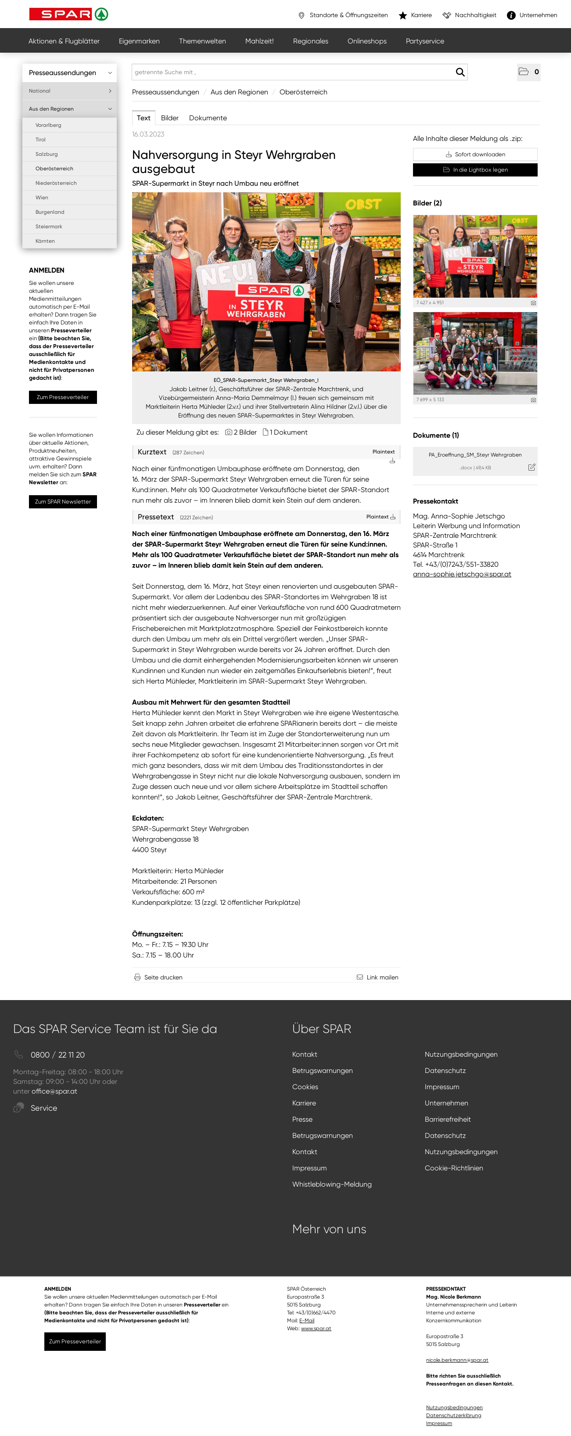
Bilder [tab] (170, 118)
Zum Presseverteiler (63, 397)
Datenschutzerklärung (453, 1415)
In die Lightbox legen (475, 169)
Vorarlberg (48, 125)
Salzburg (47, 154)
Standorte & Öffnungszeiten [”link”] (342, 15)
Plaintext (380, 517)
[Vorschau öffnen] (266, 281)
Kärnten (45, 241)
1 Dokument (289, 432)
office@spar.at (54, 1091)
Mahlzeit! (259, 41)
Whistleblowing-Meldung (332, 1184)
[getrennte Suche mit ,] (300, 72)
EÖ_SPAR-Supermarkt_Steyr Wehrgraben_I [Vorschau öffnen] (266, 380)
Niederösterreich (56, 183)
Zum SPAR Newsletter (63, 501)
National (70, 91)
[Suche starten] (460, 72)
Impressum (442, 1087)
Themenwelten (202, 41)
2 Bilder (245, 432)
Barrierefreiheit (448, 1119)
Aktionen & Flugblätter (64, 41)
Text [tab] (144, 118)
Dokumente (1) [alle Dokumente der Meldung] (436, 435)
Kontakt (304, 1054)
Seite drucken (163, 977)
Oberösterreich (54, 169)
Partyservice (425, 41)
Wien (42, 197)
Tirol (41, 140)
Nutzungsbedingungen (461, 1054)
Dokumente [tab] (208, 118)
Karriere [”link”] (415, 15)
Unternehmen (446, 1103)
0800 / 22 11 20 (49, 1055)
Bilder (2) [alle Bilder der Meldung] (427, 203)
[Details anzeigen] (533, 303)
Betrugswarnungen (322, 1070)
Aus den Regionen (70, 109)
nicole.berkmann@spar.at (457, 1360)
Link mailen (383, 977)
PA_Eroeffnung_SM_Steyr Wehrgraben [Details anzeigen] (475, 455)
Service (35, 1108)
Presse (302, 1119)
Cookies (305, 1087)
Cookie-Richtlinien (454, 1168)
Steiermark (49, 226)
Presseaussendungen (70, 72)
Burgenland (50, 212)
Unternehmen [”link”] (532, 15)
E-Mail (306, 1320)
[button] (529, 72)
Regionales (310, 41)
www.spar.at (316, 1328)
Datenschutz (445, 1070)
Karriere (304, 1103)
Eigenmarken (139, 41)
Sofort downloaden (475, 154)
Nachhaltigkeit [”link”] (469, 15)
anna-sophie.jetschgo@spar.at (462, 574)
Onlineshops (367, 41)
